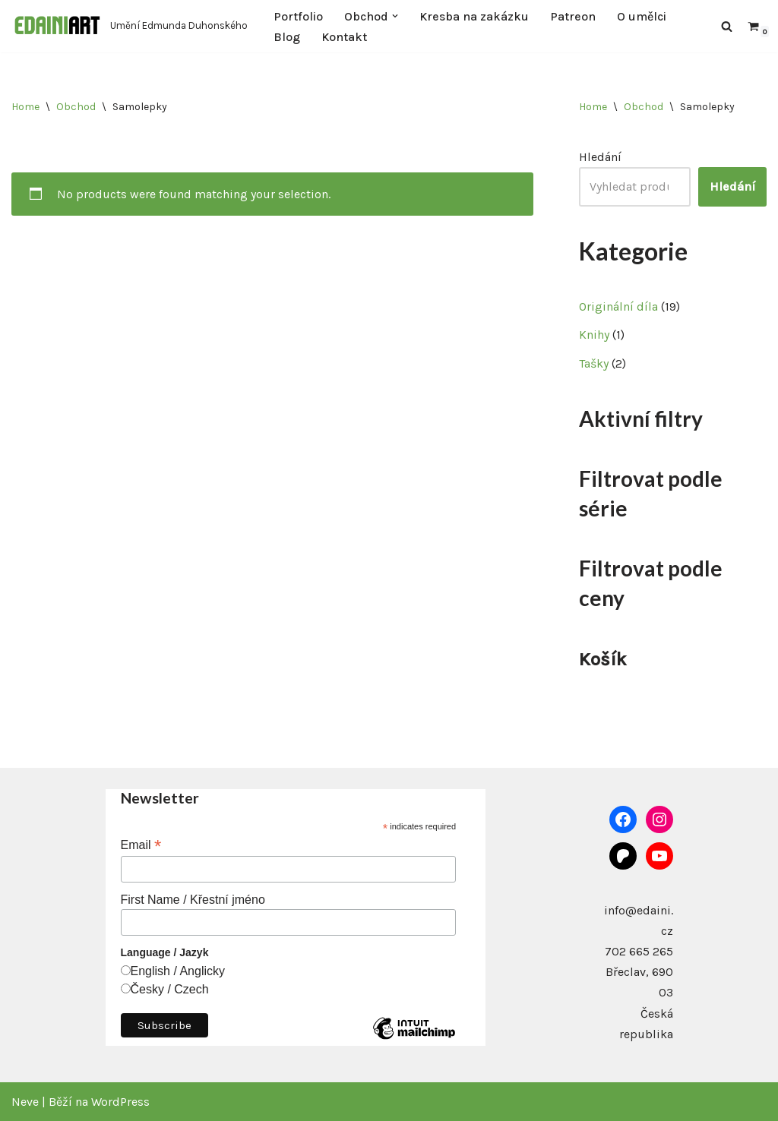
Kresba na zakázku (474, 16)
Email (141, 845)
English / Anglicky (178, 971)
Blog (287, 37)
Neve (25, 1101)
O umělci (641, 16)
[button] (395, 16)
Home (25, 106)
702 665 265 (639, 951)
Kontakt (344, 37)
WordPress (120, 1101)
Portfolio (298, 16)
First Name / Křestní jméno (193, 899)
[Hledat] (726, 26)
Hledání (600, 157)
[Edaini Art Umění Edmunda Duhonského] (129, 26)
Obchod (76, 106)
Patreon (573, 16)
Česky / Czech (170, 989)
